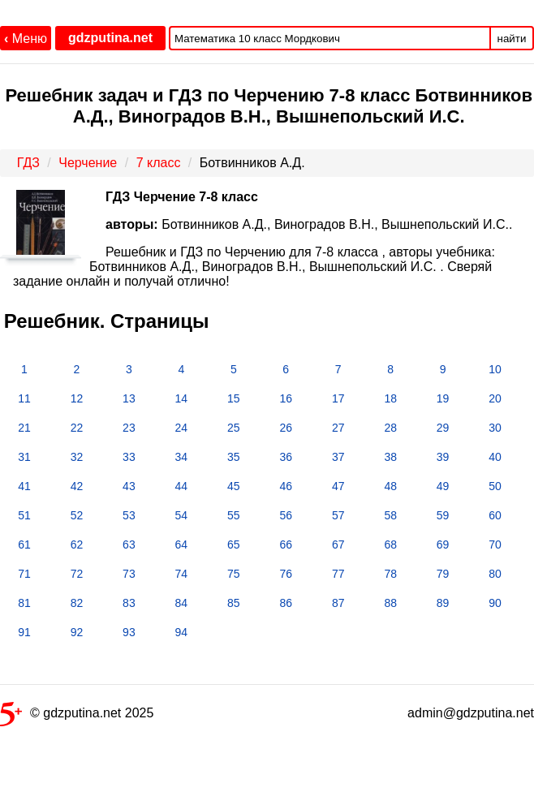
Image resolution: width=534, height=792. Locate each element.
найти (512, 38)
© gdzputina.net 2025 (76, 716)
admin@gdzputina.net (470, 713)
